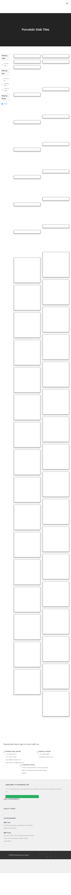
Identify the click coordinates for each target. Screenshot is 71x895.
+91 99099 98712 (11, 754)
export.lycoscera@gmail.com (14, 762)
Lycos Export (25, 855)
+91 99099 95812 (44, 754)
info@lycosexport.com (45, 757)
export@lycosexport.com (13, 760)
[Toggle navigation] (67, 3)
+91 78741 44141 (11, 757)
